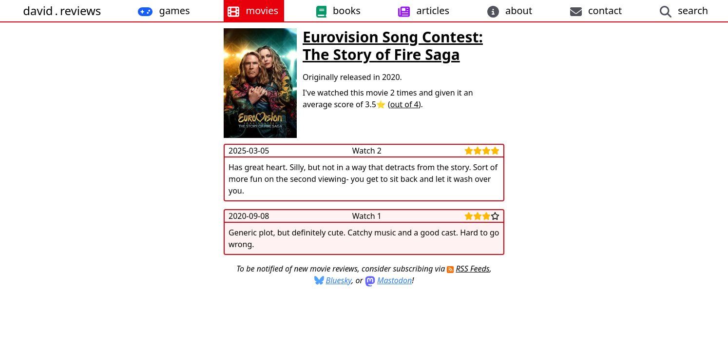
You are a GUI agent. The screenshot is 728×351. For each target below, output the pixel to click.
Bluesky (339, 280)
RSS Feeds (472, 268)
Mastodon (394, 280)
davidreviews (62, 10)
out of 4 (404, 104)
